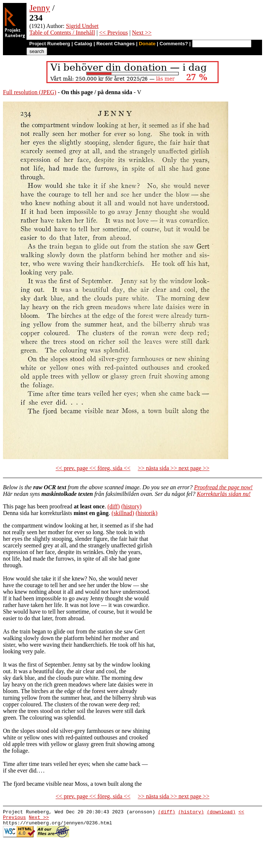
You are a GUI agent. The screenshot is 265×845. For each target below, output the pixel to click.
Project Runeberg (49, 43)
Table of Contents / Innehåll (62, 32)
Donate (147, 43)
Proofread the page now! (223, 487)
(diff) (113, 506)
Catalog (83, 43)
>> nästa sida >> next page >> (173, 468)
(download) (221, 812)
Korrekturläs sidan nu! (224, 494)
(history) (131, 506)
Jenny (39, 8)
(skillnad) (123, 513)
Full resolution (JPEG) (29, 92)
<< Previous (113, 32)
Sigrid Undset (82, 26)
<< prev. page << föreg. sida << (93, 468)
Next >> (142, 32)
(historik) (146, 513)
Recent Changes (115, 43)
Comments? (174, 43)
